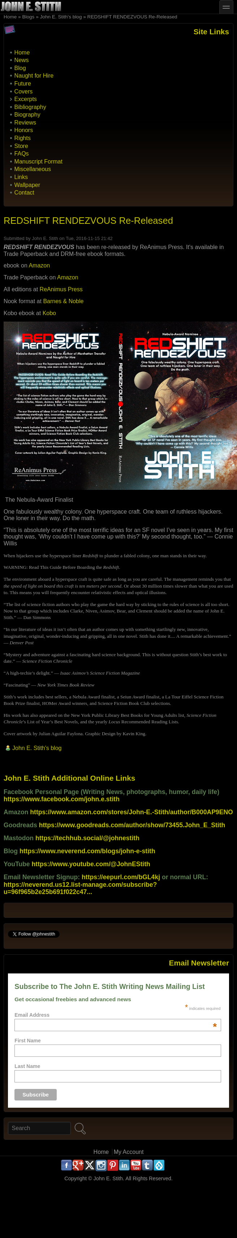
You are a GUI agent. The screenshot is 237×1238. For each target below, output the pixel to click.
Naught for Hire (34, 76)
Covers (23, 91)
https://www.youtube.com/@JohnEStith (91, 864)
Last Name (27, 1066)
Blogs (28, 16)
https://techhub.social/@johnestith (87, 838)
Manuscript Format (38, 161)
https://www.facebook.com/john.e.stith (62, 799)
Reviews (25, 122)
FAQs (21, 154)
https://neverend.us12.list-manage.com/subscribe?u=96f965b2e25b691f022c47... (80, 888)
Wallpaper (27, 185)
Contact (24, 192)
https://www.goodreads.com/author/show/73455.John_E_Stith (132, 825)
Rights (22, 138)
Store (21, 146)
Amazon (39, 265)
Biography (27, 115)
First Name (27, 1040)
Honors (23, 130)
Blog (20, 68)
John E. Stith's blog (61, 16)
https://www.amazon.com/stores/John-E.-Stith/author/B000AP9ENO (131, 812)
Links (21, 177)
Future (22, 83)
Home (10, 16)
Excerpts (25, 99)
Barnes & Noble (63, 301)
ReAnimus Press (61, 289)
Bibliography (30, 107)
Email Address (115, 1015)
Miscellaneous (32, 169)
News (21, 60)
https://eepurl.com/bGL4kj (121, 877)
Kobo (49, 313)
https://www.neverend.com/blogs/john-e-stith (87, 851)
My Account (129, 1152)
